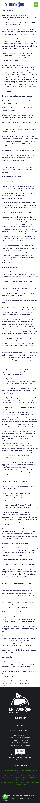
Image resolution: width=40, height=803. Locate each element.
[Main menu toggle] (36, 4)
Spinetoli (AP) (20, 742)
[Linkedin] (24, 718)
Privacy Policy (13, 798)
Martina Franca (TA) (20, 737)
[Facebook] (16, 718)
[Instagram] (20, 718)
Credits (29, 798)
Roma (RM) (20, 740)
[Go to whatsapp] (5, 796)
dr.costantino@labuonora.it (20, 730)
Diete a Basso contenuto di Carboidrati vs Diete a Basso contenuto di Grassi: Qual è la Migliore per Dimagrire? (20, 777)
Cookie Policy (22, 798)
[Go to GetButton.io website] (5, 801)
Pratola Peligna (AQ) (20, 745)
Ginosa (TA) (20, 735)
